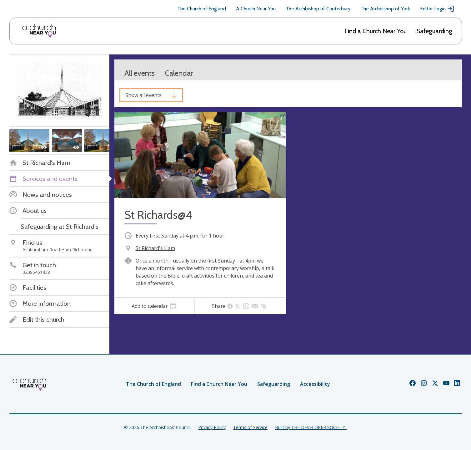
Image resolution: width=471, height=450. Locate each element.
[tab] (154, 306)
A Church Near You (256, 9)
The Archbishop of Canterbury (318, 9)
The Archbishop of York (385, 9)
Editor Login (437, 9)
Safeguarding (434, 31)
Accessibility (315, 384)
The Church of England (201, 9)
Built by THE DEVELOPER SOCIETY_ (311, 427)
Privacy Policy (212, 427)
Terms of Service (250, 427)
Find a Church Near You (375, 31)
